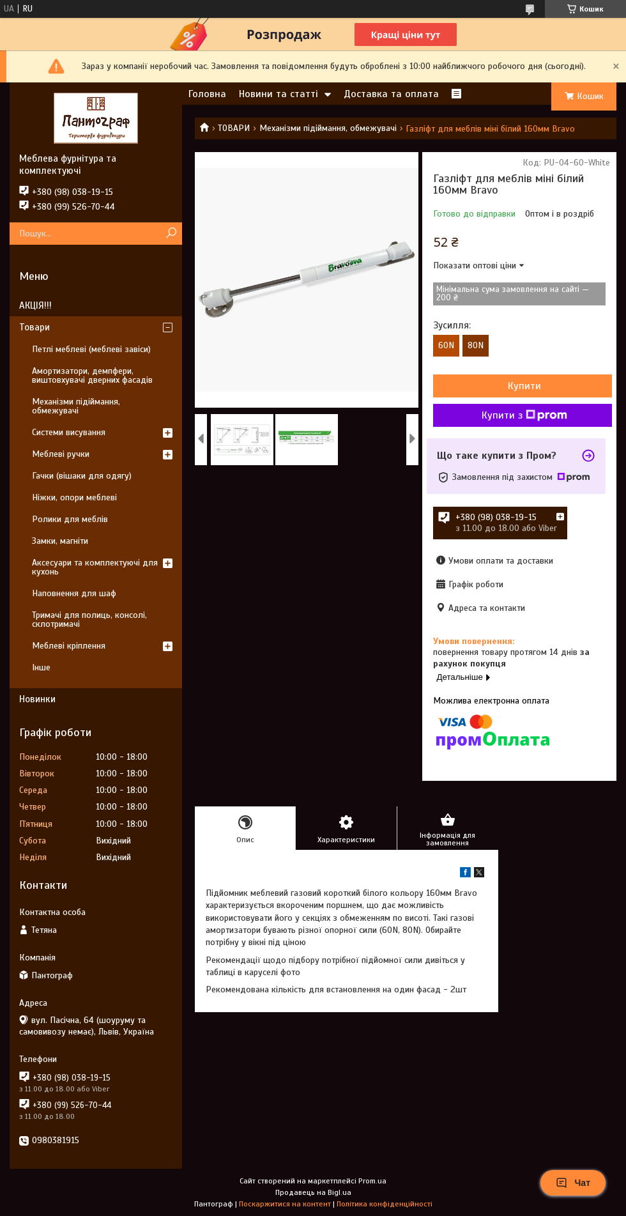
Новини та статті (278, 94)
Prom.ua (372, 1180)
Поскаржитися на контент (285, 1203)
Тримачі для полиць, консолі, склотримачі (89, 619)
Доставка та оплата (391, 94)
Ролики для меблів (70, 519)
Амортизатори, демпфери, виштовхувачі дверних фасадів (92, 375)
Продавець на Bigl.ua (313, 1192)
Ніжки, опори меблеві (74, 497)
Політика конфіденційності (384, 1203)
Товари (34, 327)
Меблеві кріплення (68, 645)
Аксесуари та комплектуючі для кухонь (95, 567)
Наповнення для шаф (74, 593)
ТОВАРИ (234, 128)
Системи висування (68, 432)
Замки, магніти (60, 540)
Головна (207, 94)
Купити (524, 386)
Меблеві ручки (60, 454)
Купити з (524, 415)
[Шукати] (171, 233)
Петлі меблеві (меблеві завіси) (91, 349)
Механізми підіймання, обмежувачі (328, 128)
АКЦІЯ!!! (35, 305)
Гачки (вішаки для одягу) (82, 475)
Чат (573, 1183)
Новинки (37, 699)
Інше (41, 667)
